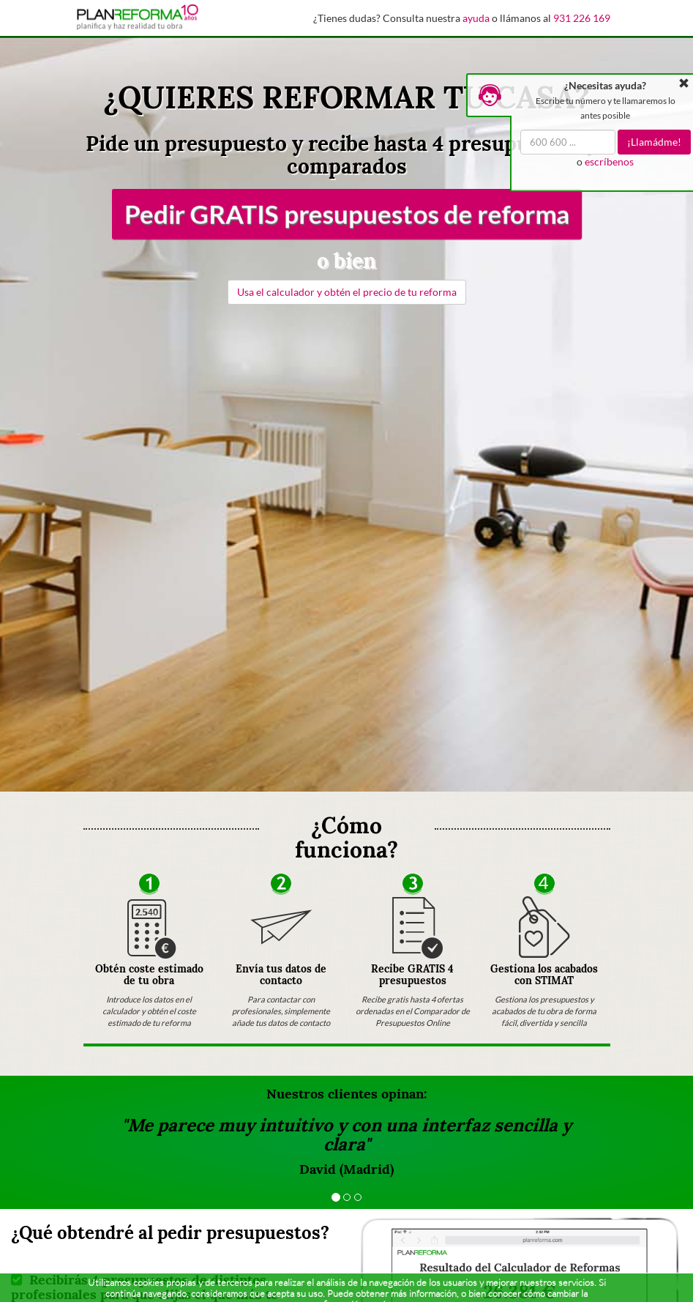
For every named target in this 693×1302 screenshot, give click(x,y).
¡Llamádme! (654, 141)
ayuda (476, 18)
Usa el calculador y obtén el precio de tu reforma (347, 292)
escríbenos (609, 161)
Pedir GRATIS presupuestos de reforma (346, 213)
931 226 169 (581, 18)
